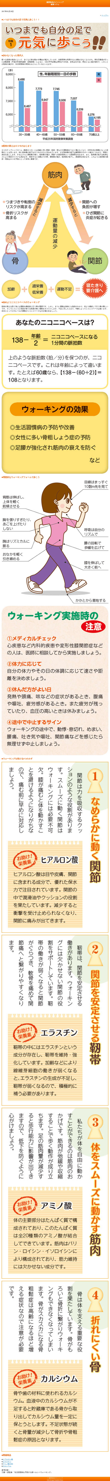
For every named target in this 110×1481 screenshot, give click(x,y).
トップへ (105, 15)
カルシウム (7, 1466)
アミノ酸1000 (8, 1464)
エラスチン (7, 1461)
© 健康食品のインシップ (55, 1478)
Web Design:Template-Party (55, 1480)
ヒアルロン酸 (8, 1459)
